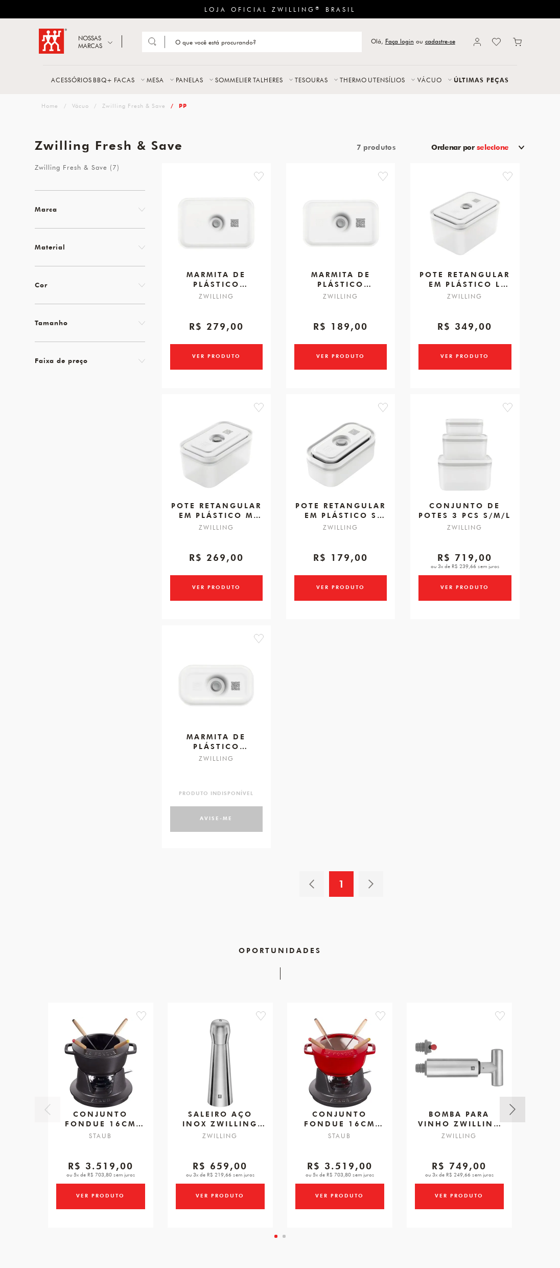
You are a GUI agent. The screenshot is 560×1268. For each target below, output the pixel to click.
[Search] (262, 42)
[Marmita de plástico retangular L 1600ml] (216, 225)
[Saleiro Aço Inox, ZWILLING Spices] (220, 1071)
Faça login (399, 41)
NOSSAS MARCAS (90, 42)
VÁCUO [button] (429, 80)
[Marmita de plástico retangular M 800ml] (341, 225)
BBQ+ (102, 80)
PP (183, 105)
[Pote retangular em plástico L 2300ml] (465, 225)
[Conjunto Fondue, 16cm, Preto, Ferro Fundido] (101, 1071)
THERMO (353, 80)
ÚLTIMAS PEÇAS (481, 80)
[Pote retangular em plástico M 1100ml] (216, 459)
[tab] (276, 1244)
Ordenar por (470, 147)
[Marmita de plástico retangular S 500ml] (216, 692)
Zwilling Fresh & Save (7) (77, 167)
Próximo (512, 1116)
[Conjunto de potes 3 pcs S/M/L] (465, 459)
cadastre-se (440, 41)
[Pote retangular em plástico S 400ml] (341, 459)
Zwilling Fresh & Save (134, 105)
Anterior (47, 1116)
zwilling (49, 105)
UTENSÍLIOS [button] (386, 80)
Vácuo (80, 105)
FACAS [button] (124, 80)
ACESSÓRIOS (71, 80)
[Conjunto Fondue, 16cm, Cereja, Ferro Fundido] (340, 1071)
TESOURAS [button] (311, 80)
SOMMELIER (233, 80)
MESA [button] (155, 80)
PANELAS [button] (189, 80)
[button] (263, 176)
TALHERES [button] (268, 80)
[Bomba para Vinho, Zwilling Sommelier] (459, 1071)
